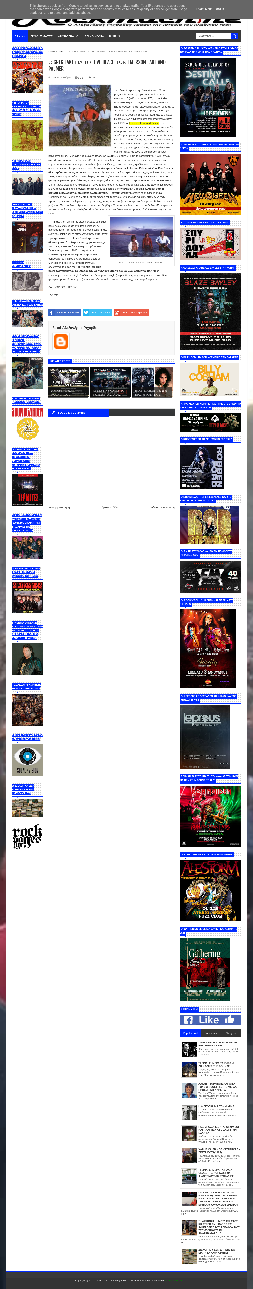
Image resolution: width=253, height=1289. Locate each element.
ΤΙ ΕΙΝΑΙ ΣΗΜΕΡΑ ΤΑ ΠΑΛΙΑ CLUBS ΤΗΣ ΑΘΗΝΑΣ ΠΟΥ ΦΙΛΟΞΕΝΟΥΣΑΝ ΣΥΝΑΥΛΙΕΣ (216, 1173)
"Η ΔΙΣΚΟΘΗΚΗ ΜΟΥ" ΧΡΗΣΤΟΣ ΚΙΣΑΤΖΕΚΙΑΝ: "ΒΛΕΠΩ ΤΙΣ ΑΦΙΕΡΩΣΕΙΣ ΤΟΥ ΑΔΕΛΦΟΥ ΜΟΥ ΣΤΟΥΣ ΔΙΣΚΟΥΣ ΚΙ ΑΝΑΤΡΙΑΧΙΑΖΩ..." (219, 1227)
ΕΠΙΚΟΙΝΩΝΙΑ (94, 36)
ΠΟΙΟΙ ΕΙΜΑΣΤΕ (42, 36)
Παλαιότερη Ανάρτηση (162, 507)
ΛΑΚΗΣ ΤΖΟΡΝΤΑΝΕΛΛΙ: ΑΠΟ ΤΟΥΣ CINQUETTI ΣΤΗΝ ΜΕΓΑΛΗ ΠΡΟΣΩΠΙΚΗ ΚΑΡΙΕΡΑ (218, 1086)
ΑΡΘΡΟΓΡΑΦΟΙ (68, 36)
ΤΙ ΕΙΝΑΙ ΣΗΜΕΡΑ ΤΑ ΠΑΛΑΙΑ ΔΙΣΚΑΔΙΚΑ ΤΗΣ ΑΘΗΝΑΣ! (216, 1065)
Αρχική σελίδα (110, 507)
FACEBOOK (114, 36)
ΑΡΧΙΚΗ (20, 36)
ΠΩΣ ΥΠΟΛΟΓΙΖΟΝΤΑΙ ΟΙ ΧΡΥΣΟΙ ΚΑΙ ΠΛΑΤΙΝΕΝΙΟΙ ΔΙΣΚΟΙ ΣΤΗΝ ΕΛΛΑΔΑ (218, 1129)
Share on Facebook (63, 312)
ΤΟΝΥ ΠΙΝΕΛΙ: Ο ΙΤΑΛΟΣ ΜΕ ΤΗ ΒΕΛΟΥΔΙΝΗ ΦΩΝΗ (217, 1044)
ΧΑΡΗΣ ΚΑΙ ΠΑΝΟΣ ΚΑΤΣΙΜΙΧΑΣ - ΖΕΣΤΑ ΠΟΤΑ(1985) (219, 1151)
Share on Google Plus (130, 312)
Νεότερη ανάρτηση (59, 507)
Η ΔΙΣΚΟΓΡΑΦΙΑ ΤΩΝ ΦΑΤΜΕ (216, 1106)
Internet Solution (173, 1280)
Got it (220, 9)
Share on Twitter (96, 312)
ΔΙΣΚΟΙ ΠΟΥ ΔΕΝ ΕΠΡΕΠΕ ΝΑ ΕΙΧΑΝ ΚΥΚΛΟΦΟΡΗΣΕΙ (216, 1251)
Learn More (204, 9)
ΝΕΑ (94, 77)
